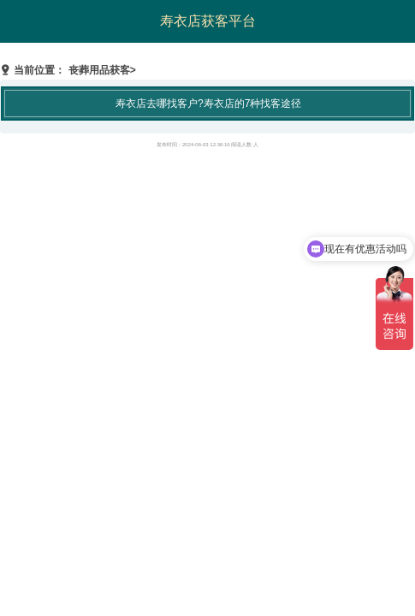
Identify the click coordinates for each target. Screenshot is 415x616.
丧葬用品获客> (102, 70)
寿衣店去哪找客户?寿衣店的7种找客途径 (208, 104)
